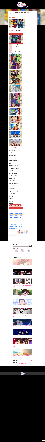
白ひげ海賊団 (15, 222)
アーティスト (22, 285)
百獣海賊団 (11, 224)
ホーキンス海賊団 (20, 233)
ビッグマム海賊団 (16, 224)
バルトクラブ (20, 229)
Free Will (13, 53)
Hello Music (5, 440)
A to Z (19, 53)
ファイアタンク (16, 235)
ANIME (10, 257)
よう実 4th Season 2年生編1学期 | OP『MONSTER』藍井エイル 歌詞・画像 (22, 308)
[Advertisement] (15, 151)
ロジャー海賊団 (11, 222)
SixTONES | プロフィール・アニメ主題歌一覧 (18, 368)
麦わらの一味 (11, 220)
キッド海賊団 (20, 220)
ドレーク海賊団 (11, 233)
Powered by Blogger (22, 399)
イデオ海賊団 (15, 231)
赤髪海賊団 (20, 222)
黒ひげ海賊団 (20, 224)
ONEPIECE (13, 257)
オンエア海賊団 (16, 233)
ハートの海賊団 (16, 220)
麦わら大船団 (11, 229)
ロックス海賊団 (20, 235)
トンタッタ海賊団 (11, 231)
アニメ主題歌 (16, 285)
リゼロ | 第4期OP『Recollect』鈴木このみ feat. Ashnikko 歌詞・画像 (21, 338)
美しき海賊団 (15, 229)
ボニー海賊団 (11, 235)
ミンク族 (20, 231)
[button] (9, 15)
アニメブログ (28, 285)
